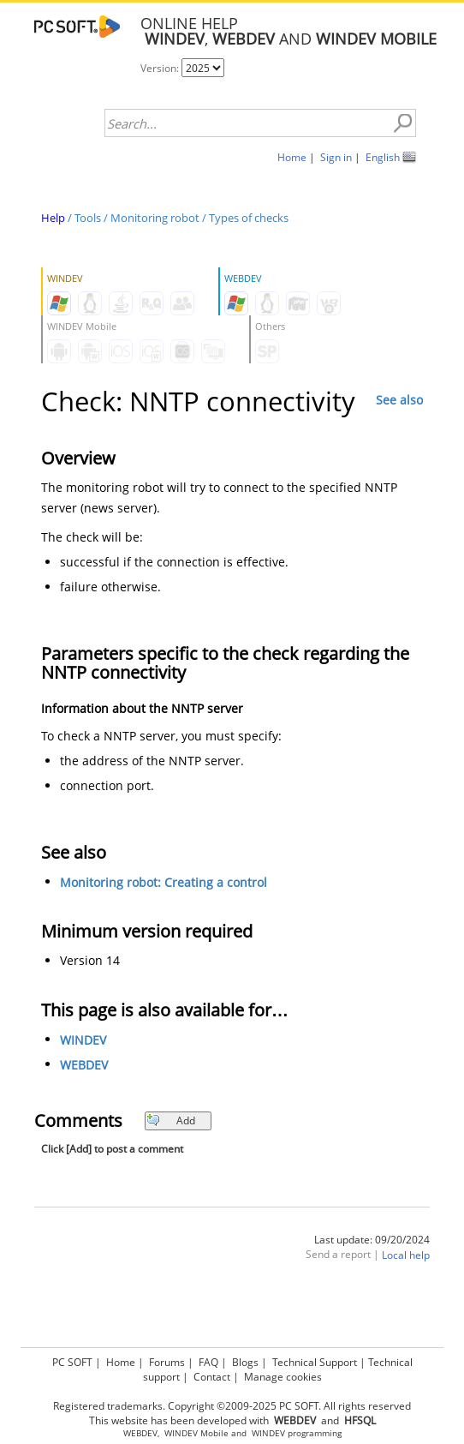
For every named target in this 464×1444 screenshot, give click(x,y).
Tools (87, 217)
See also (399, 400)
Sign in (336, 157)
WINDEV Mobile (196, 1433)
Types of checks (249, 217)
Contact (211, 1376)
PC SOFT (72, 1362)
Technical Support (314, 1362)
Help (53, 217)
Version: (160, 68)
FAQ (208, 1362)
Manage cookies (283, 1376)
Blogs (245, 1362)
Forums (167, 1362)
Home (291, 157)
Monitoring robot (154, 217)
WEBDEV (84, 1065)
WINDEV (83, 1040)
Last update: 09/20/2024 (372, 1239)
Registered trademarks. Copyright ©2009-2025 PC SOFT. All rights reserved (232, 1406)
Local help (406, 1255)
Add (170, 1120)
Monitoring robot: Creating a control (163, 882)
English (383, 157)
